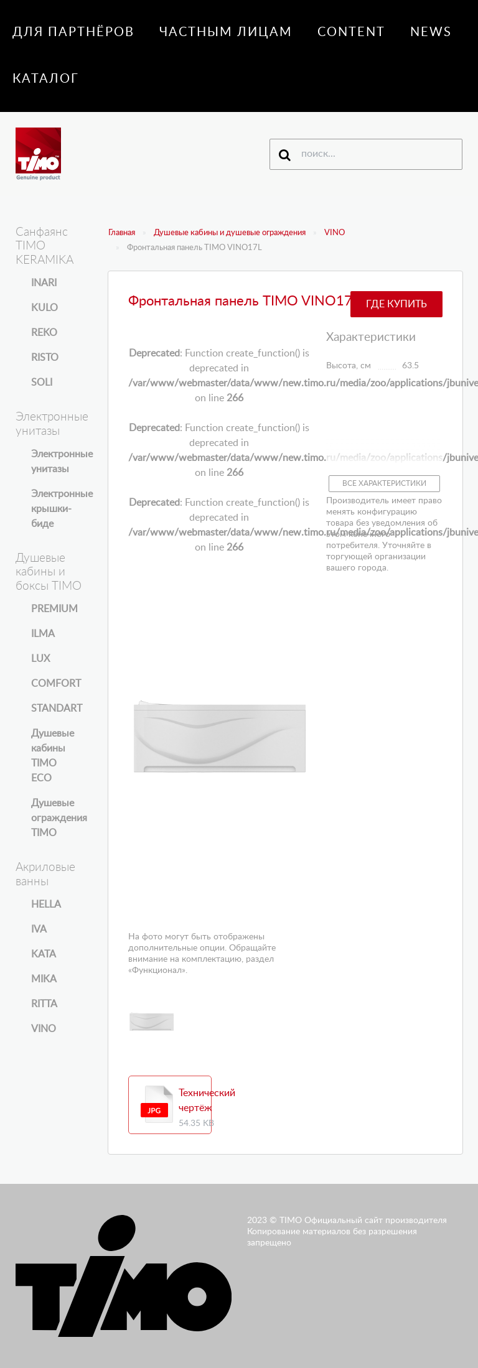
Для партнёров (73, 32)
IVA (39, 929)
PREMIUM (54, 609)
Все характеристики (384, 483)
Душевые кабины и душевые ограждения (230, 233)
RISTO (45, 358)
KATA (43, 954)
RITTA (44, 1004)
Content (351, 32)
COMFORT (56, 684)
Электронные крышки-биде (62, 509)
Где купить (396, 304)
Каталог (45, 79)
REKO (44, 333)
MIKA (44, 979)
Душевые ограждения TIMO (59, 818)
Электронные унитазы (62, 461)
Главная (121, 233)
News (431, 32)
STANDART (56, 709)
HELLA (46, 905)
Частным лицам (226, 32)
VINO (334, 233)
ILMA (43, 634)
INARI (44, 283)
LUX (40, 659)
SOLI (41, 383)
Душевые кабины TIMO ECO (52, 755)
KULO (44, 308)
